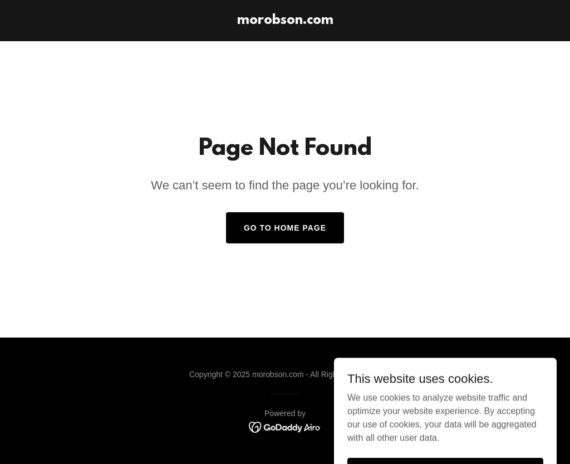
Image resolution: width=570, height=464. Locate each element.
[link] (285, 21)
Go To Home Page (285, 227)
